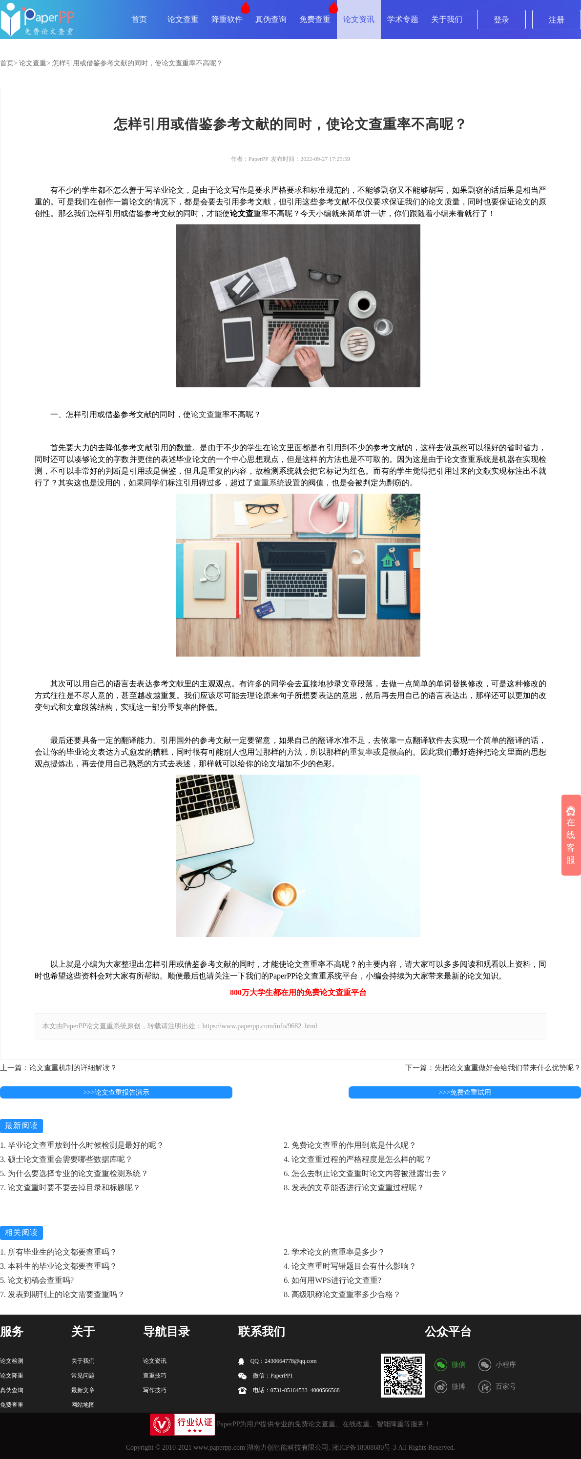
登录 (501, 20)
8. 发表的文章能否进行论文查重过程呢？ (354, 1187)
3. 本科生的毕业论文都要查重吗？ (58, 1266)
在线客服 (570, 835)
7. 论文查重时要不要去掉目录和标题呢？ (70, 1187)
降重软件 (227, 19)
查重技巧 (154, 1375)
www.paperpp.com (219, 1447)
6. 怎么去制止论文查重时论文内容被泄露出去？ (366, 1173)
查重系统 (269, 483)
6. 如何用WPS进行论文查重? (332, 1280)
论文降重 (11, 1375)
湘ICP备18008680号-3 (364, 1447)
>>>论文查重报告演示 (116, 1092)
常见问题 (83, 1375)
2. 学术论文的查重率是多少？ (334, 1252)
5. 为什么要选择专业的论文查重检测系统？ (74, 1173)
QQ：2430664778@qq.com (277, 1361)
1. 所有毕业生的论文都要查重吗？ (58, 1252)
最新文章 (83, 1390)
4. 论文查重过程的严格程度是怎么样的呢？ (358, 1159)
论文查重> (34, 63)
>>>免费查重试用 (464, 1092)
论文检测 (11, 1361)
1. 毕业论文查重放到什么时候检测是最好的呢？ (82, 1145)
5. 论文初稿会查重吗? (37, 1280)
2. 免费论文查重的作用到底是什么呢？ (350, 1145)
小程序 (506, 1364)
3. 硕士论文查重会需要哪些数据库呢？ (66, 1159)
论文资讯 (358, 19)
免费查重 (315, 19)
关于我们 (446, 19)
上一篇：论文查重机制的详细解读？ (58, 1068)
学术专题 (402, 19)
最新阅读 (21, 1125)
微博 (458, 1386)
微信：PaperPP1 (265, 1375)
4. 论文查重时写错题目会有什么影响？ (350, 1266)
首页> (9, 63)
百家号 (506, 1386)
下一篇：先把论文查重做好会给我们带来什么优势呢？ (493, 1068)
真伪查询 (271, 19)
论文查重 (183, 19)
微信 (458, 1364)
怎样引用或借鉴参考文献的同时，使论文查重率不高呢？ (137, 63)
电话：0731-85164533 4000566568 (289, 1390)
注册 (556, 20)
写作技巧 (154, 1390)
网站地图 (83, 1404)
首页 (139, 19)
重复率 (361, 752)
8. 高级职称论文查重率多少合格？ (342, 1294)
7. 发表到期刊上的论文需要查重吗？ (62, 1294)
